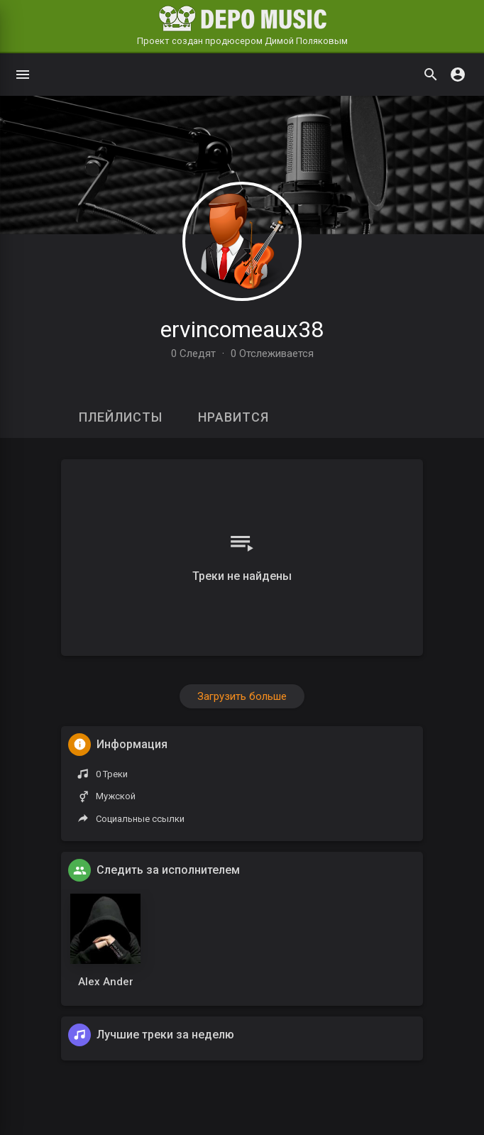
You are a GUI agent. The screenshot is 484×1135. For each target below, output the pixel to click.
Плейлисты (121, 417)
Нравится (233, 417)
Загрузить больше (242, 696)
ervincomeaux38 (242, 329)
